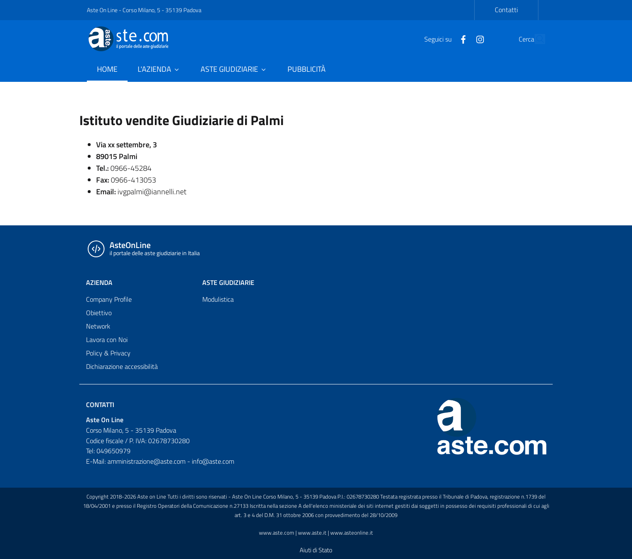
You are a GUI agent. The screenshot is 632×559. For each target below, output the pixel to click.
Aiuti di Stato (316, 550)
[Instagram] (460, 39)
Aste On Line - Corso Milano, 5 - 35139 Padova (144, 9)
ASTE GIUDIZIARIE (228, 282)
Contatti (506, 10)
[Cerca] (535, 39)
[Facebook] (444, 39)
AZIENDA (99, 282)
